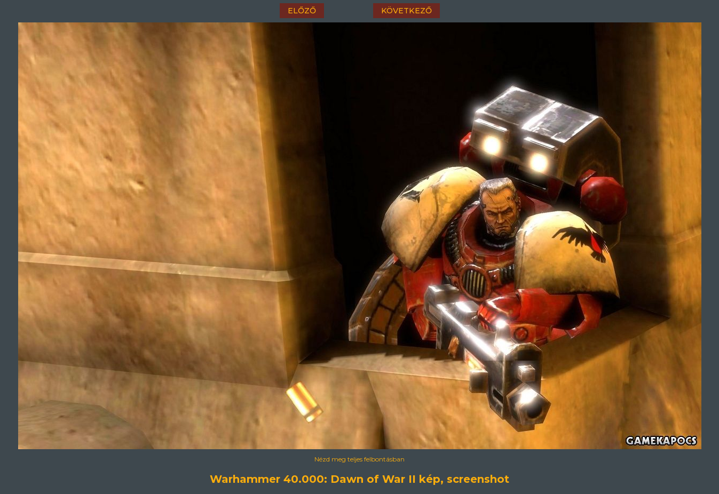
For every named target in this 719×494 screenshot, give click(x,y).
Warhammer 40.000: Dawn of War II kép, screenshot (359, 479)
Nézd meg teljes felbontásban (359, 459)
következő (406, 10)
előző (302, 10)
